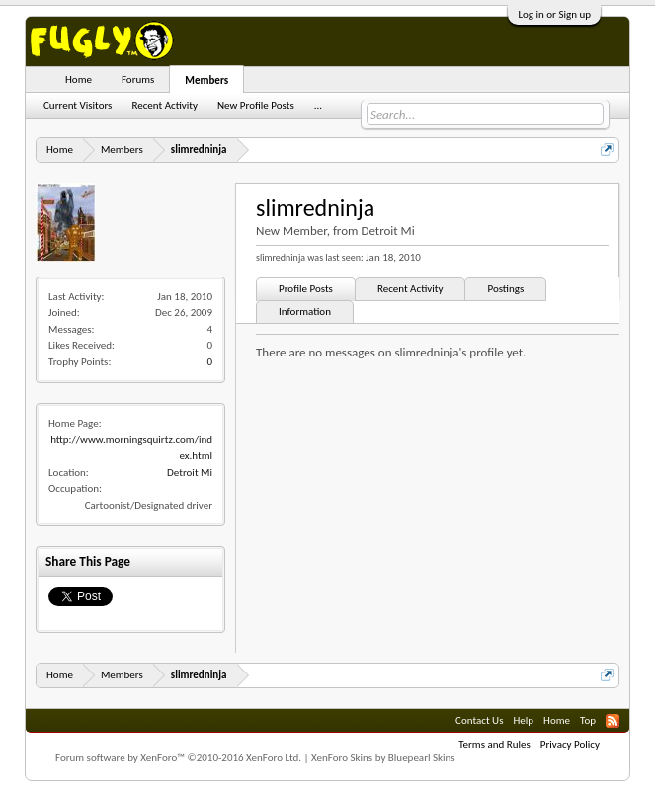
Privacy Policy (570, 744)
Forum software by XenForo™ (178, 757)
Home (78, 79)
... (318, 105)
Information (305, 311)
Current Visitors (77, 105)
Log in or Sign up (554, 14)
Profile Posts (306, 288)
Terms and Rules (494, 744)
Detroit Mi (189, 472)
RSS (612, 721)
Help (523, 720)
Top (588, 720)
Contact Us (479, 720)
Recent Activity (410, 288)
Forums (138, 79)
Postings (505, 288)
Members (206, 80)
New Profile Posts (255, 105)
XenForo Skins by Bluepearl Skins (383, 757)
